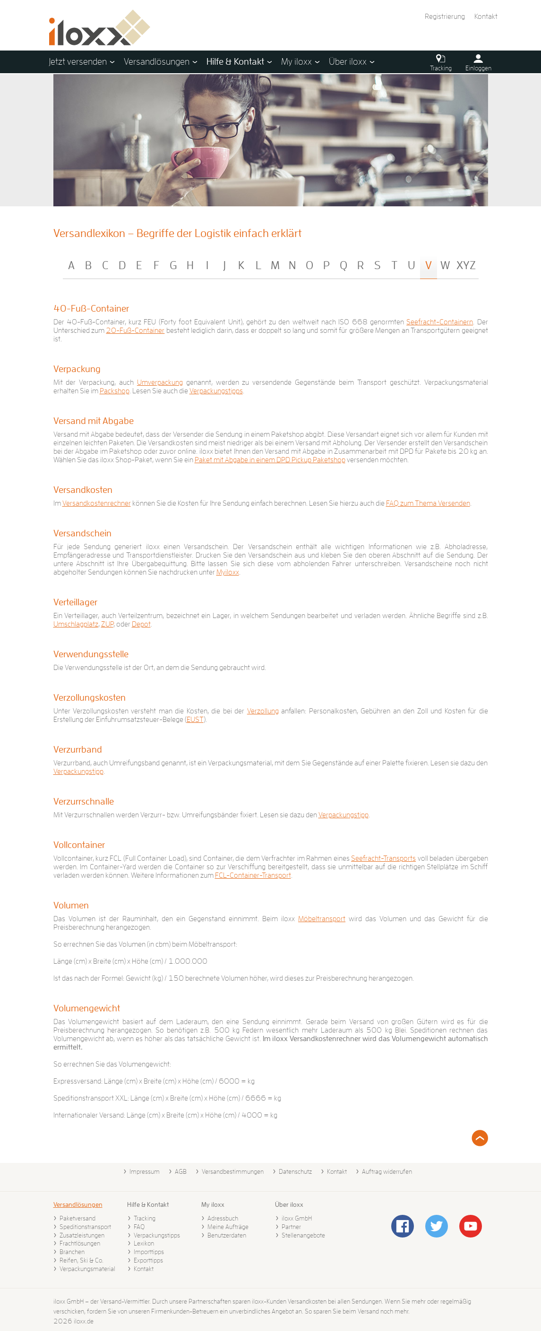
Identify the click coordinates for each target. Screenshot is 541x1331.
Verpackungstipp (78, 771)
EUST (195, 719)
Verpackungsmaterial (87, 1268)
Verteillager (75, 602)
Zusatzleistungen (82, 1235)
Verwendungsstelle (91, 654)
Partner (291, 1226)
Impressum (144, 1171)
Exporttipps (148, 1260)
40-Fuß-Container (91, 308)
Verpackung (77, 368)
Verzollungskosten (89, 697)
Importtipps (149, 1251)
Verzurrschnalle (83, 801)
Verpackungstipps (216, 391)
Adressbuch (222, 1218)
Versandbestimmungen (233, 1171)
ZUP (107, 624)
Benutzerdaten (226, 1235)
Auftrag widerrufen (387, 1171)
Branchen (72, 1251)
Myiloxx (227, 572)
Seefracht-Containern (439, 322)
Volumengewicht (86, 1008)
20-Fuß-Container (135, 330)
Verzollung (263, 711)
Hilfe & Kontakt (148, 1204)
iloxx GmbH (297, 1218)
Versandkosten (82, 489)
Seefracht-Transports (383, 858)
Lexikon (144, 1243)
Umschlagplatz (75, 624)
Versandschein (82, 533)
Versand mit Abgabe (93, 420)
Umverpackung (160, 382)
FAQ (139, 1226)
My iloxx (212, 1204)
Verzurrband (77, 749)
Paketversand (77, 1218)
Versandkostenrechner (96, 503)
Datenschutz (295, 1171)
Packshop (114, 391)
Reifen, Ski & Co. (81, 1260)
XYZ (466, 265)
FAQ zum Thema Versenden (428, 503)
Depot (141, 624)
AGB (181, 1171)
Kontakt (486, 16)
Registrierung (445, 16)
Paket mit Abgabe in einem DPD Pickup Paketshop (270, 460)
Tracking (144, 1218)
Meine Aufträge (228, 1226)
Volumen (71, 905)
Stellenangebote (303, 1235)
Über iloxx (289, 1204)
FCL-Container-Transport (253, 875)
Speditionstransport (85, 1226)
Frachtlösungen (80, 1243)
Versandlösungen (78, 1204)
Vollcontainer (79, 844)
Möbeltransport (321, 919)
